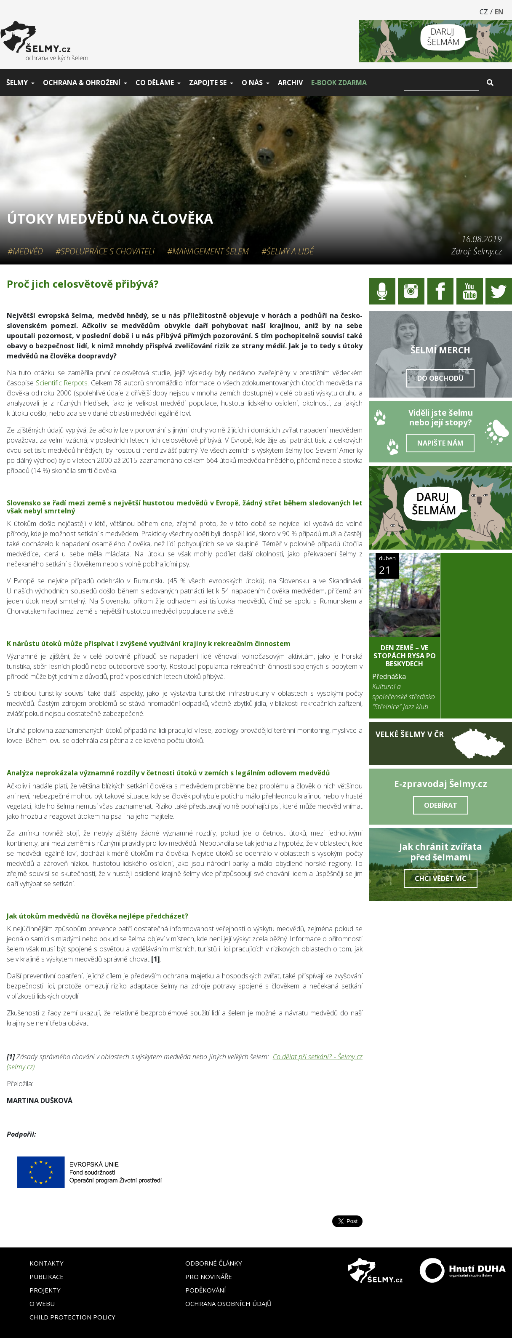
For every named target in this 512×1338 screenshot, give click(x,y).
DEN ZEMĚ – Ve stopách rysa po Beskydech (404, 655)
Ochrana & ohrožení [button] (81, 82)
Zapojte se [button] (208, 82)
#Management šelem (208, 251)
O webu (42, 1303)
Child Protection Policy (72, 1317)
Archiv (290, 82)
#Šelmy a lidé (287, 251)
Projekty (45, 1290)
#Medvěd (25, 251)
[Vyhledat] (441, 83)
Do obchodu (440, 378)
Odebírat (440, 805)
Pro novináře (208, 1276)
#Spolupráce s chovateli (105, 251)
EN (499, 11)
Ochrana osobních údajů (228, 1303)
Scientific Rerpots (62, 382)
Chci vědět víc (441, 878)
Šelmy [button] (17, 82)
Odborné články (213, 1263)
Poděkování (205, 1290)
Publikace (46, 1276)
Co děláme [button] (155, 82)
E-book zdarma (339, 82)
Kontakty (46, 1263)
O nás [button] (252, 82)
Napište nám (440, 443)
